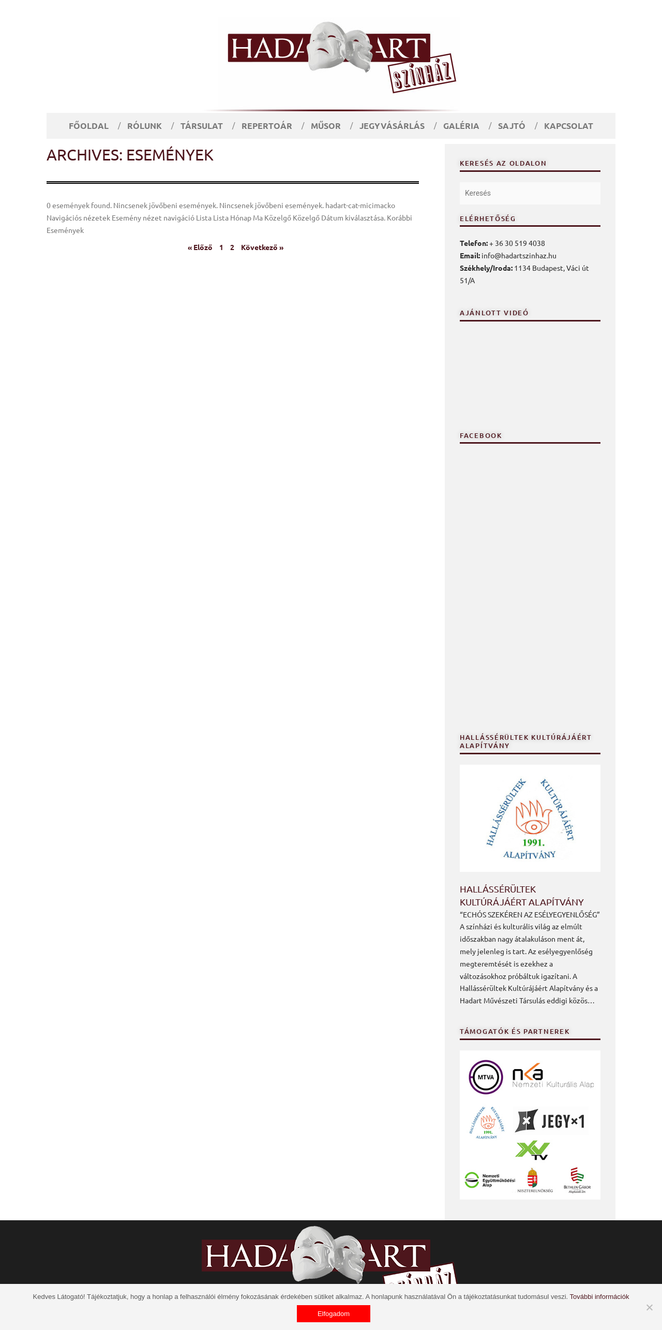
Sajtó (511, 125)
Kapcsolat (568, 125)
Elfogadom (334, 1314)
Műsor (326, 125)
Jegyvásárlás (392, 125)
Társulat (201, 125)
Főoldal (89, 125)
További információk (599, 1296)
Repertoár (267, 125)
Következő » (262, 247)
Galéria (461, 125)
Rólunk (144, 125)
